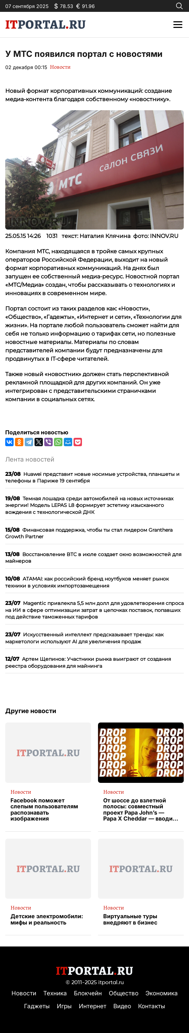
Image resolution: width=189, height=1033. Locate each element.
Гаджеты (37, 1006)
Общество (123, 993)
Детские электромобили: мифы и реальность (46, 919)
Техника (55, 993)
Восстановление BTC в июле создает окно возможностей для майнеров (93, 557)
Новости (60, 67)
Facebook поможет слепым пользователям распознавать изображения (44, 810)
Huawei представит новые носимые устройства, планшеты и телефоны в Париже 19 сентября (92, 477)
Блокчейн (88, 993)
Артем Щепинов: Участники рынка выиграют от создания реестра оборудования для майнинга (88, 662)
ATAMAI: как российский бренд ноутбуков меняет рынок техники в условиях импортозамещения (87, 582)
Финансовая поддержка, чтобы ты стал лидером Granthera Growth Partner (89, 533)
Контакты (151, 1006)
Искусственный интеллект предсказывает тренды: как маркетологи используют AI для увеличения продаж (84, 638)
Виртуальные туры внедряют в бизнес (130, 919)
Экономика (161, 993)
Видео (122, 1006)
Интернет (92, 1006)
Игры (64, 1006)
